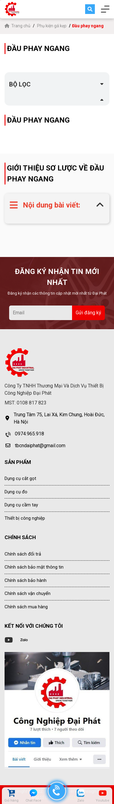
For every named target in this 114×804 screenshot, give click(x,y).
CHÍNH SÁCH (20, 537)
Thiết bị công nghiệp (25, 518)
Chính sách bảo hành (26, 580)
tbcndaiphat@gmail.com (40, 445)
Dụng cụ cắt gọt (20, 478)
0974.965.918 (29, 434)
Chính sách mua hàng (26, 607)
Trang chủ (18, 25)
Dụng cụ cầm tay (21, 505)
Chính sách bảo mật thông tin (34, 567)
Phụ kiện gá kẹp (52, 25)
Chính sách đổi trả (23, 554)
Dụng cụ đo (16, 492)
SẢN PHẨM (18, 462)
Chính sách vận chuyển (27, 593)
